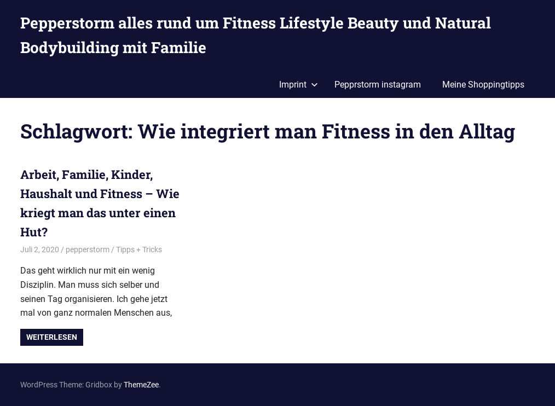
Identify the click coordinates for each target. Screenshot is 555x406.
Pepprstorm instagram (377, 84)
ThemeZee (141, 384)
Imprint (298, 84)
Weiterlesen (51, 337)
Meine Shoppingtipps (483, 84)
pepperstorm (87, 249)
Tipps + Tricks (139, 249)
